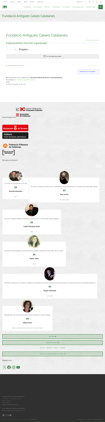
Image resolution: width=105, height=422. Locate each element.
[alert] (52, 56)
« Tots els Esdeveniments (92, 40)
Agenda (25, 1)
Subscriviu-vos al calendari (87, 72)
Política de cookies (97, 419)
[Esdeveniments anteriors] (7, 49)
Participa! (12, 1)
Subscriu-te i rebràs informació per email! (52, 354)
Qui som (6, 1)
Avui (15, 49)
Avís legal (88, 419)
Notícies (19, 1)
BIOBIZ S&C (34, 419)
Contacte (32, 1)
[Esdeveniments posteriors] (10, 49)
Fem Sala (52, 336)
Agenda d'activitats (52, 342)
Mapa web (81, 419)
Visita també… (40, 1)
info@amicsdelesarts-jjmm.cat (26, 80)
